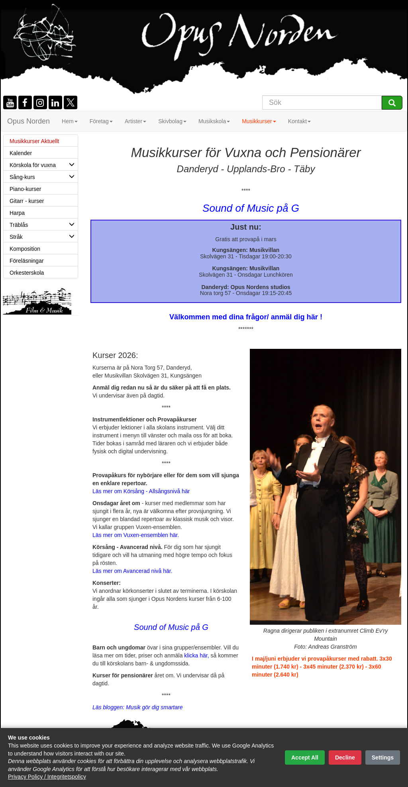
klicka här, (197, 655)
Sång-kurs (44, 176)
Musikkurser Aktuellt (34, 141)
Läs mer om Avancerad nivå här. (132, 571)
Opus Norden (28, 121)
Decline (345, 757)
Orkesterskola (27, 273)
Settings (383, 757)
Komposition (25, 249)
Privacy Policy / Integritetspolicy (47, 776)
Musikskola (214, 121)
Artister (135, 121)
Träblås (44, 224)
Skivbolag (172, 121)
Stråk (44, 236)
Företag (101, 121)
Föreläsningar (27, 261)
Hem (70, 121)
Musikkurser (259, 121)
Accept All (304, 757)
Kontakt (299, 121)
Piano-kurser (25, 189)
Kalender (21, 153)
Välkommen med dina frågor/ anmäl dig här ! (245, 317)
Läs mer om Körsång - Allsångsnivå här (141, 491)
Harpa (17, 213)
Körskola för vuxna (44, 164)
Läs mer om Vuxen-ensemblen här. (135, 535)
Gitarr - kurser (27, 201)
